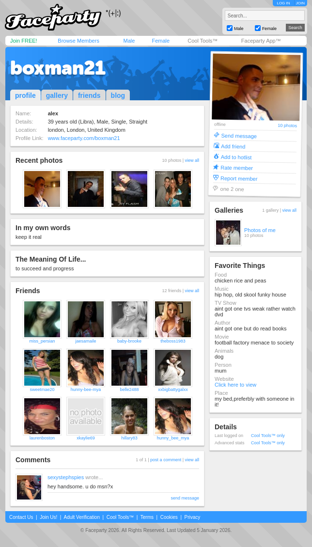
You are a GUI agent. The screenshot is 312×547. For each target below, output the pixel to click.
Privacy (193, 517)
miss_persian (42, 341)
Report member (239, 178)
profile (25, 95)
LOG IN (283, 3)
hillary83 (129, 438)
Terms (147, 517)
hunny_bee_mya (173, 438)
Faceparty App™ (261, 41)
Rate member (236, 167)
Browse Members (78, 41)
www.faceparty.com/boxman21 (84, 138)
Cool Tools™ (202, 41)
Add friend (233, 146)
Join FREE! (23, 41)
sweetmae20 (42, 389)
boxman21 (58, 68)
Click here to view (235, 385)
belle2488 (129, 389)
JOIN (300, 3)
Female (161, 41)
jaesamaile (85, 341)
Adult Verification (81, 517)
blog (118, 95)
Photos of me (260, 230)
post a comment (165, 459)
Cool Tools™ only (268, 435)
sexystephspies (65, 477)
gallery (57, 95)
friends (89, 95)
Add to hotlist (236, 157)
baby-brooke (129, 341)
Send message (239, 135)
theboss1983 (173, 341)
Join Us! (48, 517)
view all (192, 160)
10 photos (287, 125)
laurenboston (42, 438)
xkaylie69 (86, 438)
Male (129, 41)
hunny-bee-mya (86, 389)
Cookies (169, 517)
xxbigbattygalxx (173, 389)
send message (185, 498)
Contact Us (21, 517)
